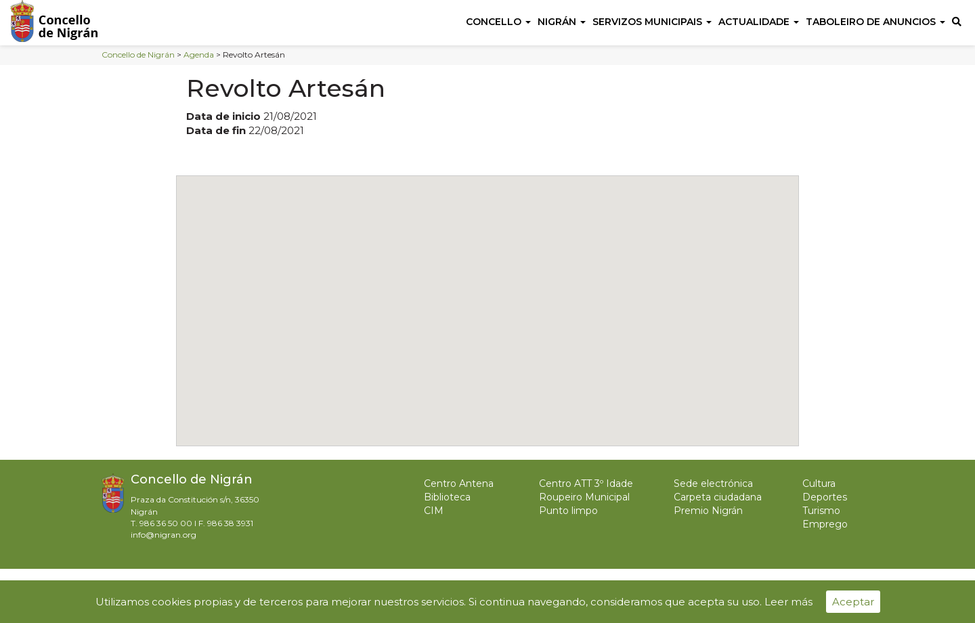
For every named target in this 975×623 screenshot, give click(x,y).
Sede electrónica (713, 483)
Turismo (821, 510)
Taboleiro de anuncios (875, 22)
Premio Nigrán (708, 510)
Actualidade (758, 22)
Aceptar (853, 601)
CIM (433, 510)
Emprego (825, 524)
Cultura (819, 483)
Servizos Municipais (652, 22)
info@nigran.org (163, 535)
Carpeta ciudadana (718, 497)
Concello (498, 22)
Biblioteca (447, 497)
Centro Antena (459, 483)
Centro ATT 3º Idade (586, 483)
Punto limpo (568, 510)
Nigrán (562, 22)
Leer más (788, 601)
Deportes (824, 497)
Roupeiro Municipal (584, 497)
